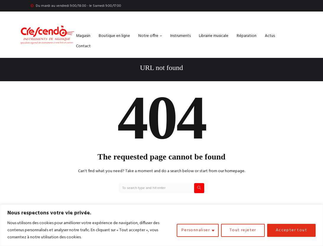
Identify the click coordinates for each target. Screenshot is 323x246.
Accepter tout (291, 230)
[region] (161, 225)
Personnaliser (195, 230)
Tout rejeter (243, 230)
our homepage (231, 171)
